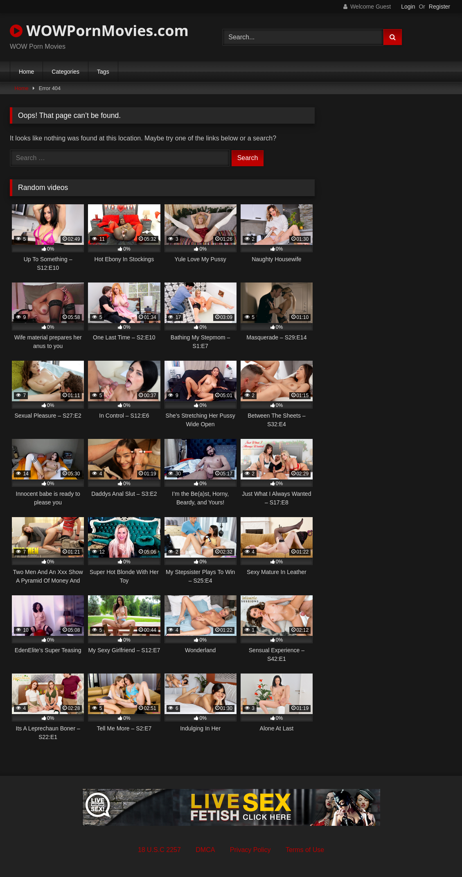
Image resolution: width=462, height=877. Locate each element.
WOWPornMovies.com (99, 30)
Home (26, 71)
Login (408, 6)
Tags (103, 71)
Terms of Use (305, 849)
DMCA (205, 849)
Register (439, 6)
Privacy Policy (250, 849)
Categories (65, 71)
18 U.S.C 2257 (159, 849)
